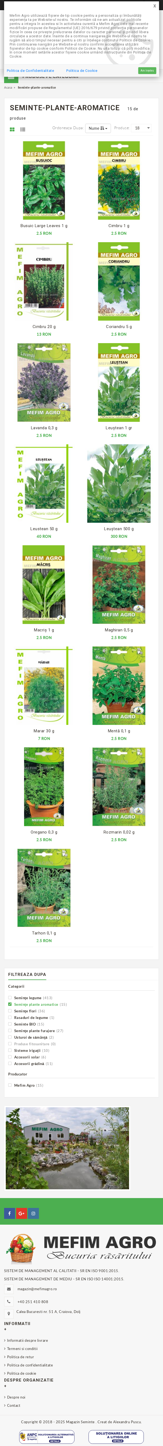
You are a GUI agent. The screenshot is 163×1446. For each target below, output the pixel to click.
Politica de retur (20, 1357)
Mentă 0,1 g (119, 730)
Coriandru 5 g (119, 326)
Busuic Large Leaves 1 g (44, 225)
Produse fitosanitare (32, 1044)
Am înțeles (147, 70)
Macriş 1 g (44, 630)
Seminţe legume (30, 997)
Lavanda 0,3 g (44, 427)
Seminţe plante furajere (36, 1030)
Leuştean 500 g (119, 528)
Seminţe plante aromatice (37, 1004)
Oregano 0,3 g (44, 832)
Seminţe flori (26, 1011)
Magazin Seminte (81, 1422)
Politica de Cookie (81, 71)
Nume (98, 128)
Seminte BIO (26, 1024)
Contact (14, 1405)
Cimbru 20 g (44, 326)
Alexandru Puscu (127, 1422)
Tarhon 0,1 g (44, 933)
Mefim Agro (25, 1085)
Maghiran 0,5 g (119, 630)
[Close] (155, 6)
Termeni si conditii (22, 1348)
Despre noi (16, 1397)
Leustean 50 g (44, 528)
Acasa (8, 87)
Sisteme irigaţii (28, 1050)
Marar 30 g (44, 730)
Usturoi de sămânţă (31, 1037)
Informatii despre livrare (27, 1340)
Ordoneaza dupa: (68, 127)
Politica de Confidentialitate (30, 71)
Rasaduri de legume (31, 1017)
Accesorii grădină (30, 1063)
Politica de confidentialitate (30, 1365)
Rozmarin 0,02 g (119, 832)
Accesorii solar (27, 1057)
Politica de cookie (21, 1373)
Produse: (122, 127)
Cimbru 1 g (118, 225)
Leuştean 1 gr (119, 427)
